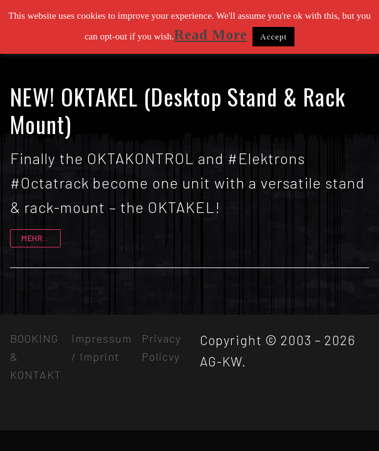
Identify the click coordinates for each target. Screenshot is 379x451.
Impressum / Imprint (101, 347)
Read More (210, 35)
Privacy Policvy (161, 347)
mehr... (35, 238)
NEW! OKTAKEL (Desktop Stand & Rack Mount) (177, 110)
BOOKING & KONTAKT (35, 356)
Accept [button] (273, 36)
